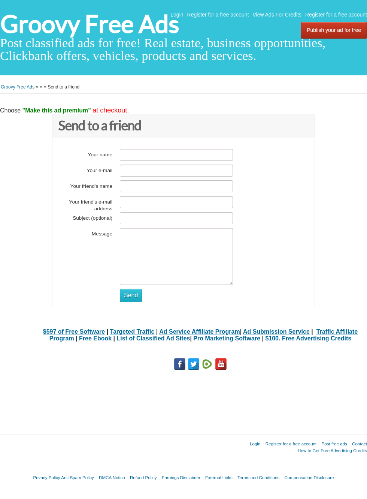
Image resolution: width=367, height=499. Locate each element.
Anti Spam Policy (77, 477)
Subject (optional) (92, 218)
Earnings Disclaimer (181, 477)
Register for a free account (218, 15)
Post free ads (334, 443)
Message (102, 234)
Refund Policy (143, 477)
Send (131, 295)
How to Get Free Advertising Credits (332, 450)
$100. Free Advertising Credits (308, 338)
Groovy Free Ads (89, 24)
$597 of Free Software (74, 331)
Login (176, 15)
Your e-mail (99, 170)
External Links (219, 477)
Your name (100, 154)
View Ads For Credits (277, 15)
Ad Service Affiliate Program (199, 331)
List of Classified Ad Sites (153, 338)
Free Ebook (95, 338)
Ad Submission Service (276, 331)
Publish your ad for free (334, 30)
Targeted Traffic (132, 331)
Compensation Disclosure (309, 477)
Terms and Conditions (258, 477)
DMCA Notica (112, 477)
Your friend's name (91, 186)
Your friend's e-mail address (90, 205)
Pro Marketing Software (226, 338)
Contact (359, 443)
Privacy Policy (46, 477)
